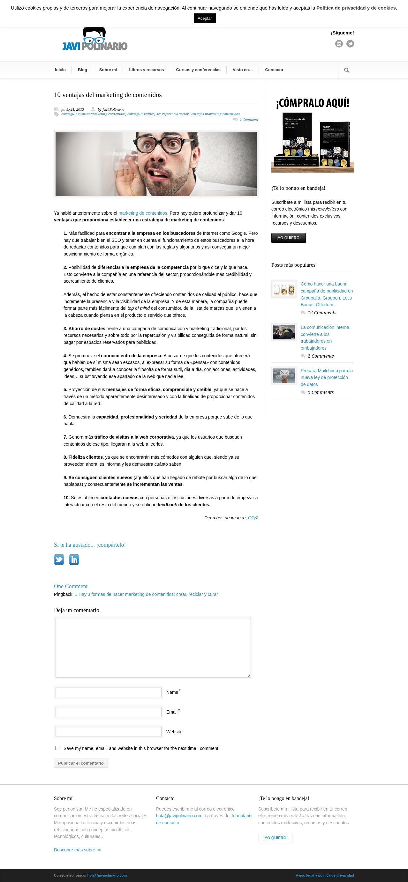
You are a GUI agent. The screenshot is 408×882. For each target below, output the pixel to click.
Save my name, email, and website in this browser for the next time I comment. (142, 748)
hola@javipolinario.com (179, 815)
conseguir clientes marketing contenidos (93, 114)
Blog (82, 69)
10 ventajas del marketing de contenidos (108, 95)
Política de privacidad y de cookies (356, 8)
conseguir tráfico (141, 114)
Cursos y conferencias (198, 69)
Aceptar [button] (205, 18)
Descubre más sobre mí (78, 849)
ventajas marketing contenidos (215, 114)
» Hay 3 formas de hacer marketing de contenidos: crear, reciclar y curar (146, 594)
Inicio (60, 69)
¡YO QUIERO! (288, 238)
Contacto (274, 69)
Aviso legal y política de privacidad (325, 875)
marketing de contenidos (142, 213)
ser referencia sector (172, 114)
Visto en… (243, 69)
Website (174, 731)
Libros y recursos (146, 69)
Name (172, 692)
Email (172, 712)
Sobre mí (108, 69)
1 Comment (249, 120)
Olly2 (253, 517)
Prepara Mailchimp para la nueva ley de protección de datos (327, 377)
